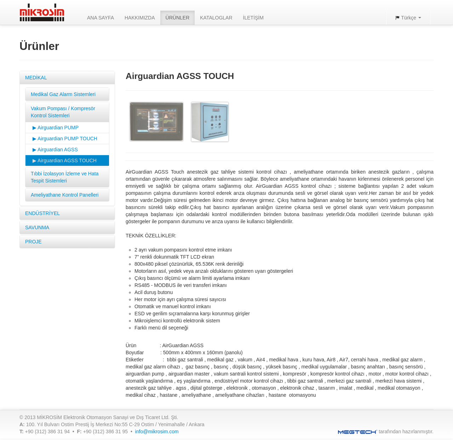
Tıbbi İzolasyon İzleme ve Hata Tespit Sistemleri (64, 177)
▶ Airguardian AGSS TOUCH (65, 160)
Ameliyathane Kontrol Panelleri (64, 195)
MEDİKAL (36, 77)
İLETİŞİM (253, 18)
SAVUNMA (37, 227)
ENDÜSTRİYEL (42, 213)
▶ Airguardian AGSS (55, 149)
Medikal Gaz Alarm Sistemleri (63, 94)
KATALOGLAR (216, 18)
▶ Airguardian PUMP (56, 127)
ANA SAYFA (100, 18)
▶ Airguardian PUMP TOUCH (65, 138)
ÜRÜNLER (178, 18)
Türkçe (408, 18)
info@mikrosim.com (157, 431)
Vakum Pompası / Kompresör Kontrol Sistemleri (63, 112)
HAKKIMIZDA (140, 18)
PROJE (33, 241)
